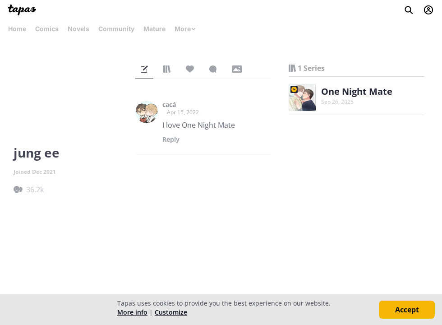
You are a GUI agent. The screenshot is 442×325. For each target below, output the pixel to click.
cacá (169, 105)
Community (116, 28)
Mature (154, 28)
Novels (78, 28)
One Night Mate (356, 91)
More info (132, 312)
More (185, 28)
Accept (407, 310)
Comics (47, 28)
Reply (171, 139)
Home (17, 28)
